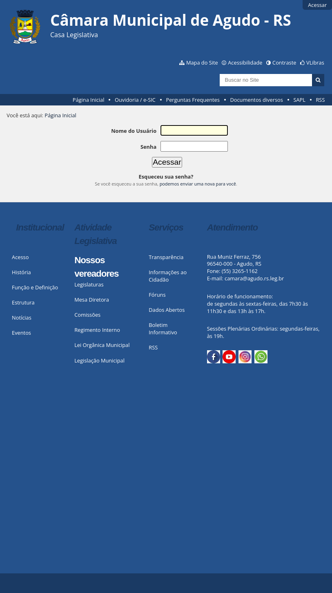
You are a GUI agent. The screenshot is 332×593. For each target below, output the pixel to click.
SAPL (299, 99)
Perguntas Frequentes (192, 99)
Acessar (317, 5)
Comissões (87, 314)
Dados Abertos (167, 309)
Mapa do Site (202, 62)
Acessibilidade (245, 62)
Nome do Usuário (133, 130)
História (21, 272)
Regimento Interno (97, 329)
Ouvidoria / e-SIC (135, 99)
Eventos (21, 332)
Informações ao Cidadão (168, 276)
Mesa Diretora (91, 299)
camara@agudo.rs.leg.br (254, 278)
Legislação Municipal (99, 360)
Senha (148, 146)
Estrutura (23, 302)
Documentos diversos (256, 99)
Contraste (284, 62)
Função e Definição (35, 287)
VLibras (315, 62)
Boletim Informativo (163, 328)
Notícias (21, 317)
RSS (320, 99)
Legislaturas (88, 284)
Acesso (20, 257)
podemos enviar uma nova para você (198, 184)
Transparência (166, 257)
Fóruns (157, 294)
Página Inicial (89, 99)
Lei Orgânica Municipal (101, 345)
